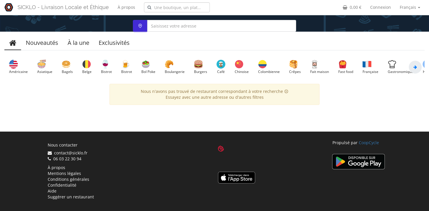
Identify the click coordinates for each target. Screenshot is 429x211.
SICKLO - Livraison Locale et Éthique (63, 7)
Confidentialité (62, 185)
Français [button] (410, 7)
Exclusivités (114, 43)
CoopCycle (369, 142)
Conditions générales (68, 179)
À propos (126, 7)
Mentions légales (64, 173)
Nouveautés (42, 43)
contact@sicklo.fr (67, 153)
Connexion (380, 7)
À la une (78, 43)
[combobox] (177, 7)
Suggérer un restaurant (71, 197)
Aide (52, 191)
